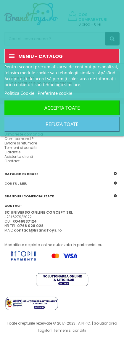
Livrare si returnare (20, 143)
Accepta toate (62, 108)
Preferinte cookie (55, 93)
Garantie (12, 152)
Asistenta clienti (18, 156)
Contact (12, 160)
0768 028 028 (30, 225)
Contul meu (16, 183)
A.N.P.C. (84, 323)
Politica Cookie (19, 93)
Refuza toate (62, 124)
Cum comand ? (19, 138)
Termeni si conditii (20, 147)
